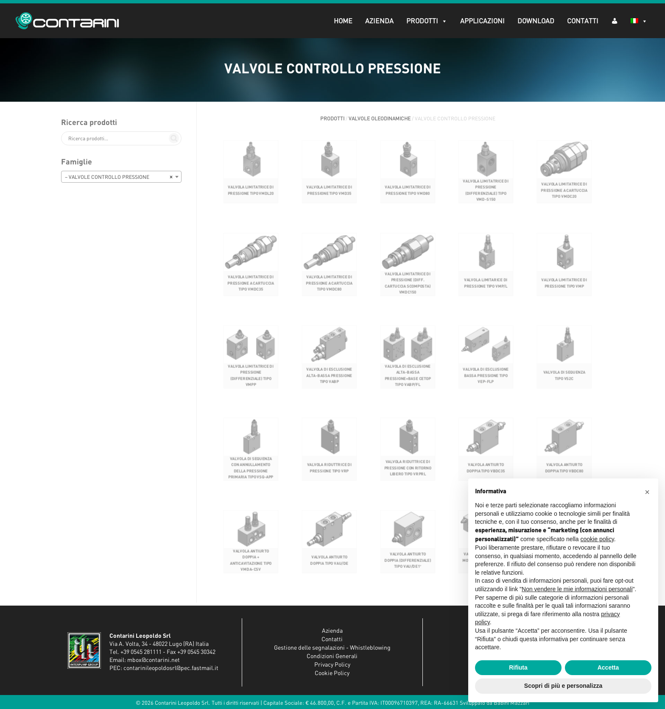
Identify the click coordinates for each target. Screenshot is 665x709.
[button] (647, 492)
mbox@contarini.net (153, 660)
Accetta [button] (608, 667)
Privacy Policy (332, 665)
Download (534, 21)
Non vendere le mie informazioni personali (577, 589)
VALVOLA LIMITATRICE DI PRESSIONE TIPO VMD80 (407, 199)
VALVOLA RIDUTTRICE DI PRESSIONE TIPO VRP (329, 474)
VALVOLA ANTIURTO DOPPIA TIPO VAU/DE (329, 566)
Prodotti (425, 21)
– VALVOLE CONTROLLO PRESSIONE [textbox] (119, 177)
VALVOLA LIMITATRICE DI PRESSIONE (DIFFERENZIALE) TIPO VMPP (250, 381)
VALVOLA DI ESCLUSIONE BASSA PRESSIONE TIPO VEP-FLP (486, 381)
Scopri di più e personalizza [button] (563, 685)
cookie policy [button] (597, 539)
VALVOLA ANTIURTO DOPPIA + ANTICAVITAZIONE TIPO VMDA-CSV (251, 566)
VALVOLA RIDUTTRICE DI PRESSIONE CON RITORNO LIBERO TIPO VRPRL (407, 474)
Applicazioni (480, 21)
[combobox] (121, 177)
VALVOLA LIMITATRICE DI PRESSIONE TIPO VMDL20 (250, 199)
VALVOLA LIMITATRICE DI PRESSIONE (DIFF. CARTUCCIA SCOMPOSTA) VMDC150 (407, 290)
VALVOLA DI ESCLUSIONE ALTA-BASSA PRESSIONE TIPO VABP (329, 381)
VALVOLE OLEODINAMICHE (380, 118)
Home (341, 21)
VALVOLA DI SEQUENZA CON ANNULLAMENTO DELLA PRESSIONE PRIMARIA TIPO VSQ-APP (250, 473)
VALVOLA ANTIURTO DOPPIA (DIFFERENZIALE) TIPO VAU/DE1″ (407, 566)
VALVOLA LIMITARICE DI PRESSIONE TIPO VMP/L (485, 291)
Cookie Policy (332, 673)
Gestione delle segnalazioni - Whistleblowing (332, 648)
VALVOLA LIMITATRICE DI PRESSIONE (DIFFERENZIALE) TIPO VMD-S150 (486, 198)
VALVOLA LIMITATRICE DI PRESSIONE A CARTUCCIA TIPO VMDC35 (250, 291)
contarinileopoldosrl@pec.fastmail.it (170, 668)
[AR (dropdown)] (613, 20)
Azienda (377, 21)
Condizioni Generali (332, 656)
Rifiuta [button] (518, 667)
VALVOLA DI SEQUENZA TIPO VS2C (564, 381)
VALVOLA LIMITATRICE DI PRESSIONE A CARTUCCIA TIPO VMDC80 (329, 291)
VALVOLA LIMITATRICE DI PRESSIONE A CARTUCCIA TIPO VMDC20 (564, 198)
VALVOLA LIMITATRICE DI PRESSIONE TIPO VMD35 (329, 199)
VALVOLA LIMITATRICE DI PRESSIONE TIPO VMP (564, 291)
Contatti (581, 21)
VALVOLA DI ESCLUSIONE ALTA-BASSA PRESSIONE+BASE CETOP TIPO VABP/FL (407, 381)
